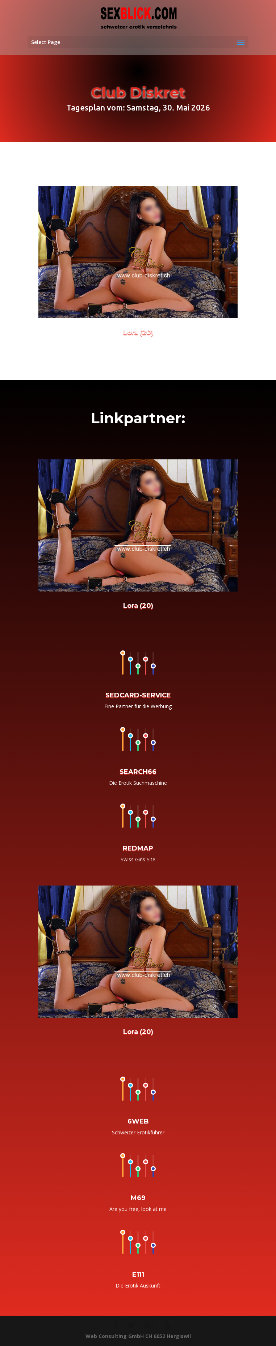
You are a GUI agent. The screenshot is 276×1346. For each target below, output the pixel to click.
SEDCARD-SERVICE (138, 706)
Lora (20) (138, 338)
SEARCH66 (138, 784)
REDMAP (138, 861)
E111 (138, 1287)
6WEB (138, 1133)
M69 (138, 1210)
